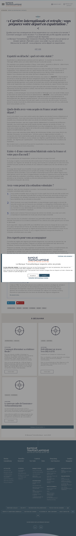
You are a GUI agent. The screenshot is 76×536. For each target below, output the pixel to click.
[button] (44, 275)
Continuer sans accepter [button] (65, 256)
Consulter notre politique (38, 278)
